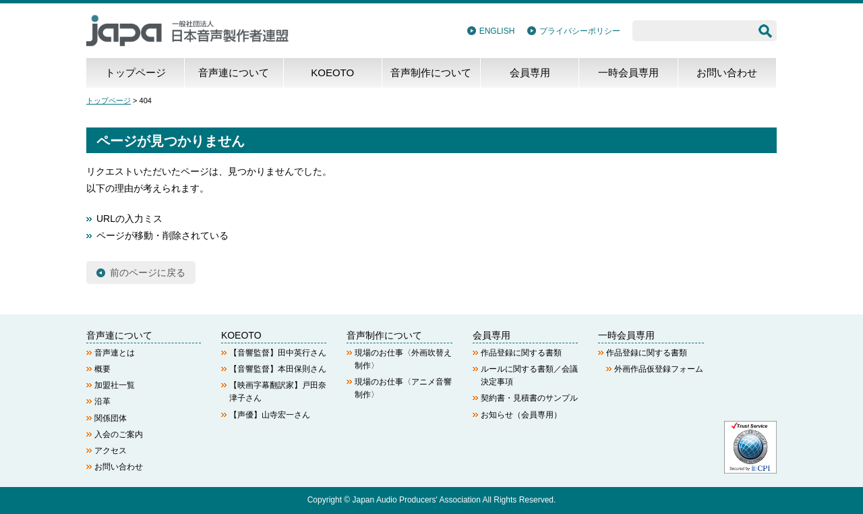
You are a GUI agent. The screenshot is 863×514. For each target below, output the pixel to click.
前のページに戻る (147, 272)
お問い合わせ (726, 72)
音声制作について (430, 72)
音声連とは (114, 353)
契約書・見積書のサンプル (529, 398)
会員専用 (530, 72)
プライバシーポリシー (579, 31)
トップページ (135, 72)
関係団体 (110, 418)
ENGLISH (497, 31)
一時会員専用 (628, 72)
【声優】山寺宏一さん (269, 415)
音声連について (233, 72)
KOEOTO (332, 72)
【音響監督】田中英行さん (277, 353)
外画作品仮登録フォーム (658, 369)
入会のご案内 (118, 434)
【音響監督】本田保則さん (277, 369)
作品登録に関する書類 (521, 353)
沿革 (102, 401)
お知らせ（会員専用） (521, 415)
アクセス (110, 450)
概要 (102, 369)
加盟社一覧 (114, 385)
